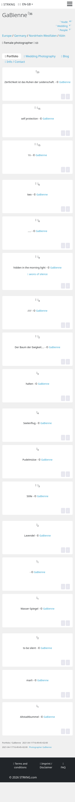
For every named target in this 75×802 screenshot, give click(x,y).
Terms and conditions (20, 765)
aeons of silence (37, 274)
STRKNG (8, 4)
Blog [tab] (65, 56)
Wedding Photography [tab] (40, 56)
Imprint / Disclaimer (46, 765)
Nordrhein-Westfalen (43, 36)
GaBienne (65, 82)
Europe (7, 36)
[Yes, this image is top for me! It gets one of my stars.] (63, 96)
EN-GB (26, 4)
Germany (20, 36)
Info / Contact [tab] (15, 62)
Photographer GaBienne (40, 747)
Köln (62, 36)
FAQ (63, 765)
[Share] (68, 96)
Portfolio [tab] (11, 56)
